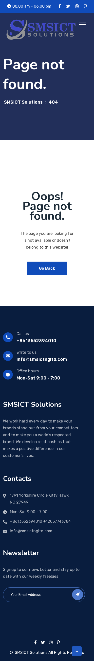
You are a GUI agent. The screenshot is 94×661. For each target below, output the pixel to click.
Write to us (27, 352)
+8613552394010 (36, 340)
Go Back (47, 268)
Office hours (28, 371)
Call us (23, 333)
